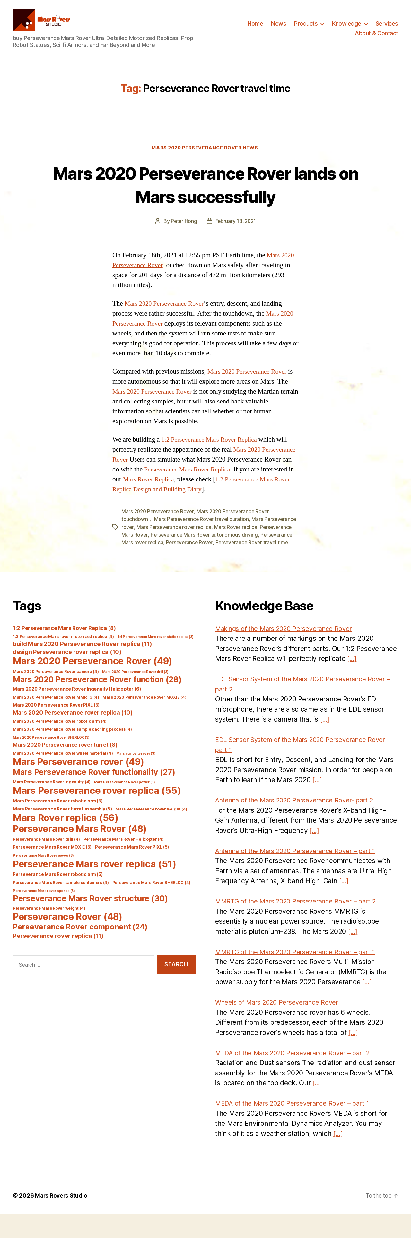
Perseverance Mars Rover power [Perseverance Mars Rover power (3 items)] (43, 880)
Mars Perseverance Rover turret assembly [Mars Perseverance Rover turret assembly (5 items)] (62, 832)
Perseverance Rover (225, 559)
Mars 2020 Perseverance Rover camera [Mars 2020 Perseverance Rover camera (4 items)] (56, 695)
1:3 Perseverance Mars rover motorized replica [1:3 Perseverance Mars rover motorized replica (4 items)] (63, 660)
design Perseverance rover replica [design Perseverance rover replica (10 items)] (67, 676)
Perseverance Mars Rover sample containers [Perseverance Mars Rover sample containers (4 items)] (61, 906)
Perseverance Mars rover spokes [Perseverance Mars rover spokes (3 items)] (44, 915)
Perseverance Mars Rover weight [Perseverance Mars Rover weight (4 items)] (49, 932)
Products (306, 26)
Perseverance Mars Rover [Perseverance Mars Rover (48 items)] (79, 852)
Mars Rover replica (272, 543)
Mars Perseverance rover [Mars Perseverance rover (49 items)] (78, 785)
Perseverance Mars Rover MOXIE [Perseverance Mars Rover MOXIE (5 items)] (52, 871)
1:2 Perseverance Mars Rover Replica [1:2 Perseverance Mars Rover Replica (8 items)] (64, 652)
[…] (352, 683)
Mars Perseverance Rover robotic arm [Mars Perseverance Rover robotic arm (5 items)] (57, 824)
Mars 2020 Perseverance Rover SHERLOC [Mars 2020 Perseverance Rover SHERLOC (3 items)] (51, 761)
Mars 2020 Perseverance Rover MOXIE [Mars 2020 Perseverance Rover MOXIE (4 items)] (144, 721)
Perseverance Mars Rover (151, 551)
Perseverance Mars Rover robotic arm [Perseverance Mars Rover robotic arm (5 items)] (57, 898)
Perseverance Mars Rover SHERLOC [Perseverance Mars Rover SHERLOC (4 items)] (151, 906)
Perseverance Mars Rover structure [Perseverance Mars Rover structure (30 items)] (90, 922)
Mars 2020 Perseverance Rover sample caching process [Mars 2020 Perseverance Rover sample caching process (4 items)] (72, 753)
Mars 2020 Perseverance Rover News (205, 155)
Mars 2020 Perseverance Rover (167, 310)
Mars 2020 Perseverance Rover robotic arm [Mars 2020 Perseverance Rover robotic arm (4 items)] (60, 745)
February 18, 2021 (236, 228)
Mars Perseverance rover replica (209, 543)
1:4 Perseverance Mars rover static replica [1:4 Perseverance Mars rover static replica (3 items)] (156, 661)
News (278, 26)
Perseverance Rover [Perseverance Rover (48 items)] (67, 940)
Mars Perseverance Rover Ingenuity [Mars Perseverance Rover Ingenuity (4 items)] (52, 805)
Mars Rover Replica (236, 486)
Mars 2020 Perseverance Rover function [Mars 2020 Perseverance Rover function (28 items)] (97, 703)
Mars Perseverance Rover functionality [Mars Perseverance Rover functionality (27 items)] (94, 796)
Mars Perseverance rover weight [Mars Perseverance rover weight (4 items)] (151, 833)
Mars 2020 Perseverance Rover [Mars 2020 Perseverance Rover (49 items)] (92, 685)
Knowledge (346, 26)
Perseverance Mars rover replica (159, 559)
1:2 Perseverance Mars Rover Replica (212, 446)
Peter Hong (183, 228)
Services (387, 26)
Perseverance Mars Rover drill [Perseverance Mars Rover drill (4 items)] (46, 863)
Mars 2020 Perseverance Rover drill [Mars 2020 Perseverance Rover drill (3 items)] (135, 696)
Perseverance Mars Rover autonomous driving (239, 551)
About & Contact (376, 36)
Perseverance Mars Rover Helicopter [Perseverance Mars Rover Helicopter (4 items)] (123, 863)
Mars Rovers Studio (62, 1220)
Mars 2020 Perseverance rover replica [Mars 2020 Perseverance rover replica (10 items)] (73, 736)
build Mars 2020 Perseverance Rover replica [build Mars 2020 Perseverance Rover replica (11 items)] (82, 667)
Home (255, 26)
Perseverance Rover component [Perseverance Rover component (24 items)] (80, 950)
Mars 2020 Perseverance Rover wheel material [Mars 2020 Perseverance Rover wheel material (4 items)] (63, 777)
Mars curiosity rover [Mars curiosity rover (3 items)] (136, 778)
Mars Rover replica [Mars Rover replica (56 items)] (65, 841)
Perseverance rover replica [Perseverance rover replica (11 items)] (58, 959)
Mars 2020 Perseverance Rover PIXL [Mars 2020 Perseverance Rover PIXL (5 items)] (56, 729)
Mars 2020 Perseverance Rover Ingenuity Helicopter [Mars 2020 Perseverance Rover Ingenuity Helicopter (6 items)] (77, 713)
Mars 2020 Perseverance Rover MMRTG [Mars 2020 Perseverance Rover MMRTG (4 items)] (56, 721)
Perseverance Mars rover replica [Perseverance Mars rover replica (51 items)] (94, 888)
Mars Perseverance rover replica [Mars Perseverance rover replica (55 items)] (97, 814)
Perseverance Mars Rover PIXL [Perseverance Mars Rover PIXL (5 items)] (132, 871)
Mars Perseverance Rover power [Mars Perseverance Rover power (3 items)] (124, 806)
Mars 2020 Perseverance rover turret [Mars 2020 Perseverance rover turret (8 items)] (65, 769)
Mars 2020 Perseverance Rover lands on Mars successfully (205, 191)
